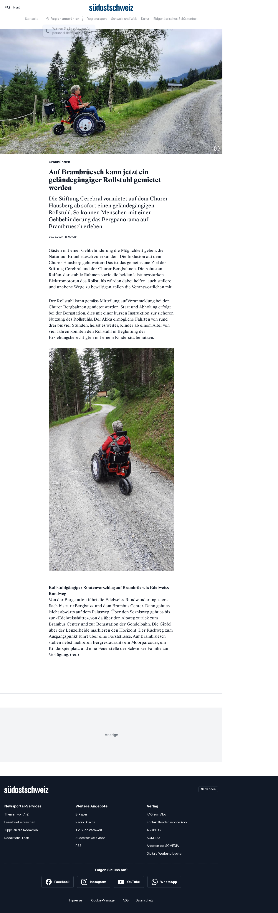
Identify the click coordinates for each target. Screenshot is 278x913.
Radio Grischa (85, 822)
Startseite (31, 25)
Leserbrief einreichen (19, 822)
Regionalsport (97, 25)
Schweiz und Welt (124, 25)
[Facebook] (57, 882)
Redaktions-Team (17, 838)
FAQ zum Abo (156, 814)
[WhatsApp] (164, 882)
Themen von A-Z (16, 814)
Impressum (76, 900)
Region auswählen (65, 25)
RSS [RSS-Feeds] (78, 845)
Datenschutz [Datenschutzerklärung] (145, 900)
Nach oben (206, 789)
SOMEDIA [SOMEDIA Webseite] (153, 838)
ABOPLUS (154, 830)
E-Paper (81, 814)
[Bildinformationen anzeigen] (217, 148)
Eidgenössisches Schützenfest (175, 25)
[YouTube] (129, 882)
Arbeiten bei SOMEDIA (163, 845)
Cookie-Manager (103, 900)
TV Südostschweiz (89, 830)
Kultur (145, 25)
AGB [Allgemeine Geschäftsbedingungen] (126, 900)
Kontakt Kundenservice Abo (167, 822)
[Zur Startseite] (111, 10)
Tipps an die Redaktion (21, 830)
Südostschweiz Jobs (90, 838)
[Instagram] (93, 882)
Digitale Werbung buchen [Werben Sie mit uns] (165, 853)
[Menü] (12, 11)
